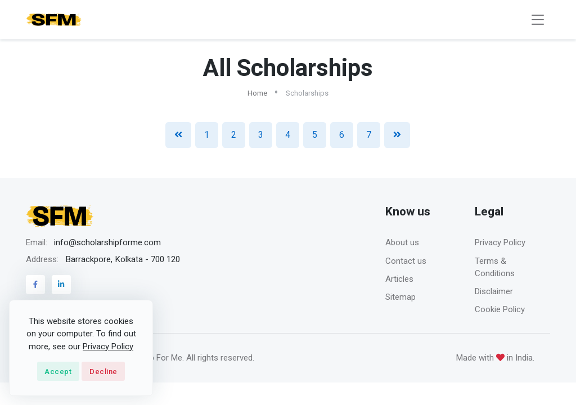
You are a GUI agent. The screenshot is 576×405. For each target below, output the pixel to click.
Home (257, 93)
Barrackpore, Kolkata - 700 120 (122, 259)
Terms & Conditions (495, 267)
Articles (399, 279)
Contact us (405, 261)
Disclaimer (494, 291)
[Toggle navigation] (537, 20)
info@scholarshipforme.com (107, 242)
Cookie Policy (500, 309)
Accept (57, 371)
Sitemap (400, 297)
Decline (103, 371)
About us (402, 242)
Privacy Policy (500, 242)
